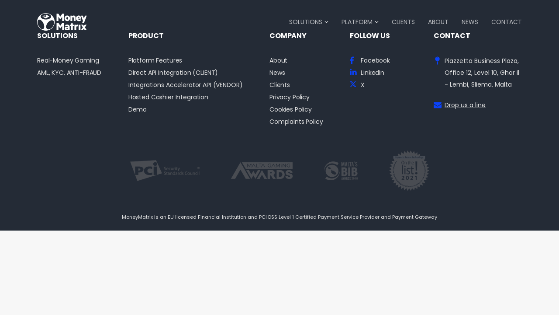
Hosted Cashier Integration (168, 97)
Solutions (305, 22)
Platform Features (155, 60)
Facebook (375, 60)
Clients (403, 22)
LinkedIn (372, 73)
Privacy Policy (289, 97)
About (438, 22)
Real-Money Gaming (68, 60)
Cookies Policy (290, 109)
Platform (357, 22)
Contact (506, 22)
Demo (137, 109)
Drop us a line (465, 105)
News (470, 22)
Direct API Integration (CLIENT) (173, 73)
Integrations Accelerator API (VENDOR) (185, 85)
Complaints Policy (296, 122)
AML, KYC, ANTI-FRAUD (69, 73)
